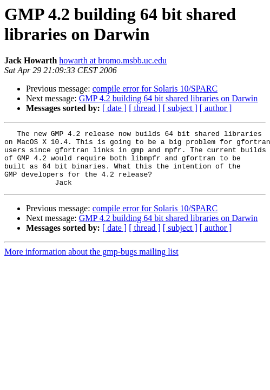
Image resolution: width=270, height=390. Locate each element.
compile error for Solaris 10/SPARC (155, 88)
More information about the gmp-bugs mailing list (91, 263)
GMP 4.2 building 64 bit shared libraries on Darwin (168, 98)
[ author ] (216, 108)
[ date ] (114, 108)
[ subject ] (180, 108)
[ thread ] (145, 108)
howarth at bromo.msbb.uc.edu (113, 60)
